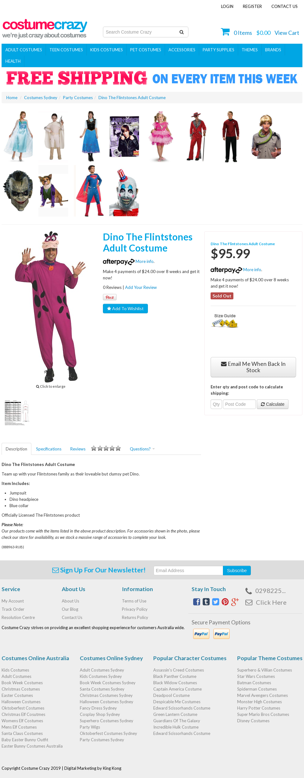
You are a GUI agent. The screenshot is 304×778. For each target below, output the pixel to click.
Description (16, 448)
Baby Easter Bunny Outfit (25, 739)
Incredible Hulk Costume (176, 727)
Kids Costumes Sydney (101, 676)
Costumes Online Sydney (111, 658)
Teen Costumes (66, 49)
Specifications (48, 448)
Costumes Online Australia (35, 658)
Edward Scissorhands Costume (181, 708)
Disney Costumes (253, 720)
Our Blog (70, 609)
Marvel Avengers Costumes (262, 695)
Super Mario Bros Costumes (263, 714)
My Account (13, 600)
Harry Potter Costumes (258, 708)
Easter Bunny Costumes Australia (32, 746)
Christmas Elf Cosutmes (23, 714)
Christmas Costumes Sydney (106, 695)
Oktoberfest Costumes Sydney (108, 733)
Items (243, 32)
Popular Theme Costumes (269, 658)
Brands (273, 49)
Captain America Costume (177, 689)
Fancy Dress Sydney (98, 708)
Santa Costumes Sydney (102, 689)
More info (128, 261)
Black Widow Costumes (175, 682)
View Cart (287, 32)
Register (252, 6)
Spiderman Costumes (257, 689)
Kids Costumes (106, 49)
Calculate (272, 404)
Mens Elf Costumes (19, 727)
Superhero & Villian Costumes (264, 670)
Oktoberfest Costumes (23, 708)
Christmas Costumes (21, 689)
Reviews (95, 448)
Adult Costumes (23, 49)
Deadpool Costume (171, 695)
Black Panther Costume (174, 676)
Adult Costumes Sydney (102, 670)
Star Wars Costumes (256, 676)
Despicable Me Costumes (176, 701)
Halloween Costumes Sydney (106, 701)
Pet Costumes (145, 49)
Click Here (271, 602)
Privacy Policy (135, 609)
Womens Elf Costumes (22, 720)
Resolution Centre (18, 617)
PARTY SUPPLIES (218, 49)
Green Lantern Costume (175, 714)
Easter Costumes (17, 695)
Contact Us (284, 6)
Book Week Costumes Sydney (108, 682)
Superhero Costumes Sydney (106, 720)
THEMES (250, 49)
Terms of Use (134, 600)
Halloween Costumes (21, 701)
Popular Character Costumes (189, 658)
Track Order (13, 609)
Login (227, 6)
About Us (70, 600)
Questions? (142, 448)
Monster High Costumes (259, 701)
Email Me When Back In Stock (253, 366)
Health (13, 61)
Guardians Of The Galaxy (176, 720)
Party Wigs (90, 727)
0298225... (270, 590)
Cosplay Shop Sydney (100, 714)
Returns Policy (135, 617)
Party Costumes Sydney (102, 739)
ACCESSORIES (181, 49)
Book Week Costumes (22, 682)
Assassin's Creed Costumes (178, 670)
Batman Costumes (254, 682)
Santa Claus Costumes (22, 733)
